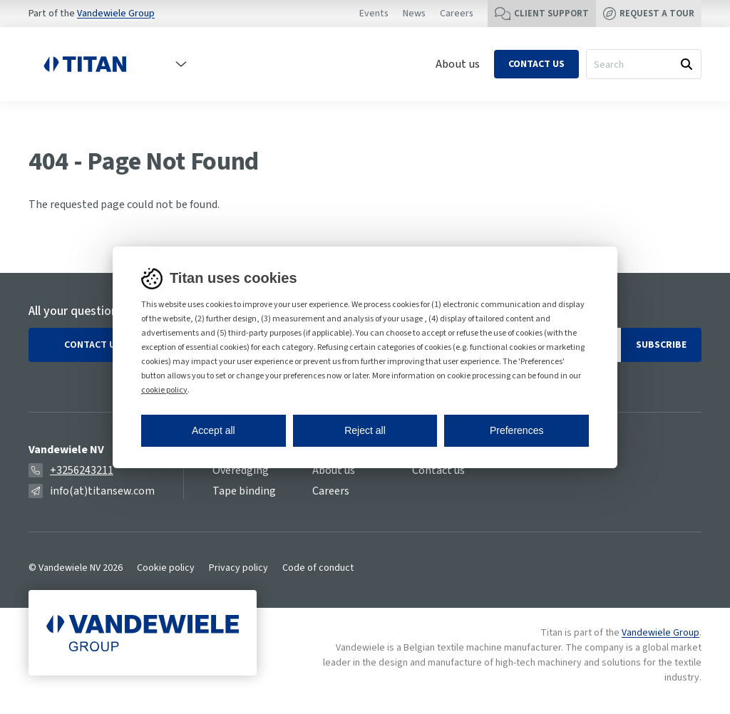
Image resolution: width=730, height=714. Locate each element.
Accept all (213, 430)
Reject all (365, 430)
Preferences (516, 430)
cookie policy (164, 390)
